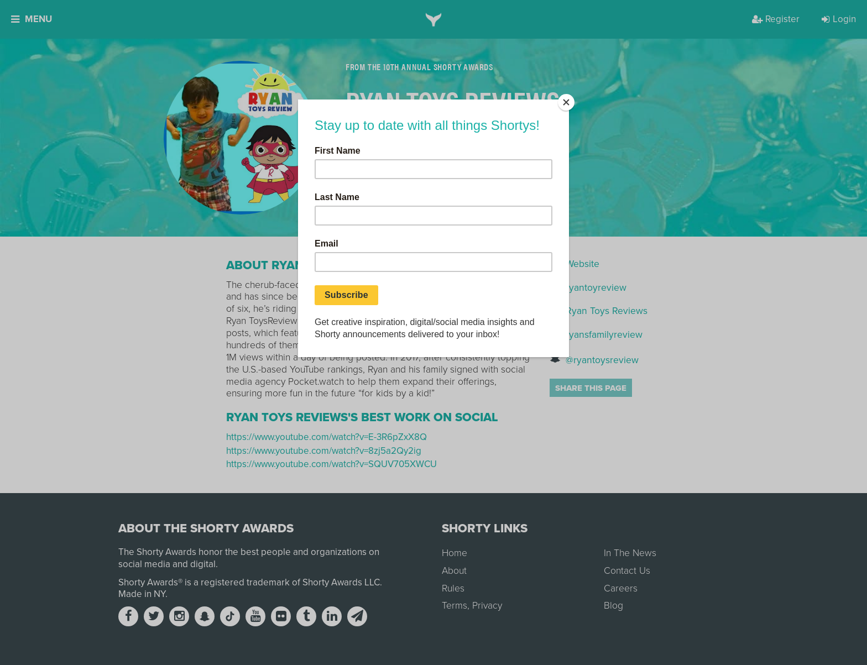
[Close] (566, 102)
